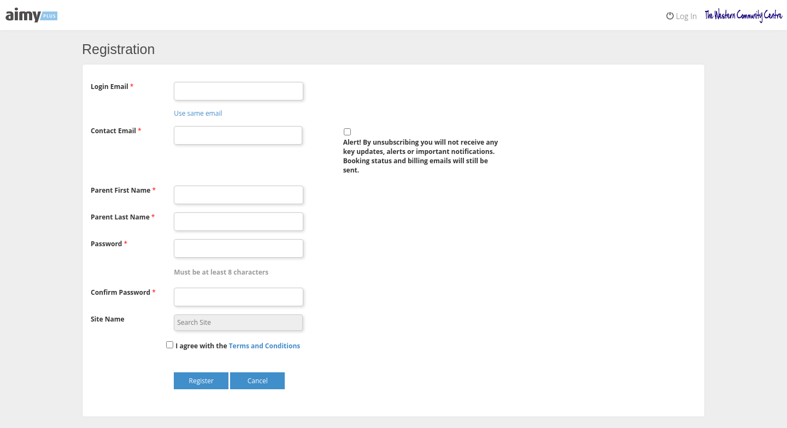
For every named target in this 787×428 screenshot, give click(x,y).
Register (201, 380)
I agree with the (201, 345)
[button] (265, 345)
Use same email (198, 113)
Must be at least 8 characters (221, 272)
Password (106, 243)
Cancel (258, 380)
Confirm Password (120, 292)
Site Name (108, 319)
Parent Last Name (120, 217)
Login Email (109, 86)
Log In (681, 16)
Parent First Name (120, 190)
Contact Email (113, 130)
